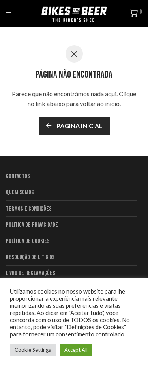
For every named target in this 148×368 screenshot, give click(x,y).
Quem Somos (20, 192)
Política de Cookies (28, 241)
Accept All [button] (76, 350)
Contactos (18, 176)
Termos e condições (29, 208)
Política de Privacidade (32, 225)
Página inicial (74, 125)
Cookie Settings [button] (33, 350)
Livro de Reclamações (30, 273)
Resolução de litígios (30, 257)
